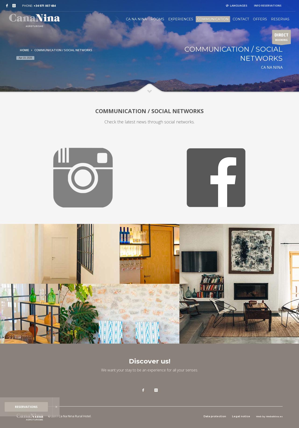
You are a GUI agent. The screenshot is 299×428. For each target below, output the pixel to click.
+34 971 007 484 (45, 6)
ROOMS (157, 19)
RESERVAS (280, 19)
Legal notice (241, 416)
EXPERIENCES (180, 19)
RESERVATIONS (26, 407)
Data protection (214, 416)
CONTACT (241, 19)
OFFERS (260, 19)
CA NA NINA (136, 19)
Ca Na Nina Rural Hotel (75, 416)
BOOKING (281, 38)
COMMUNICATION (213, 19)
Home (24, 50)
